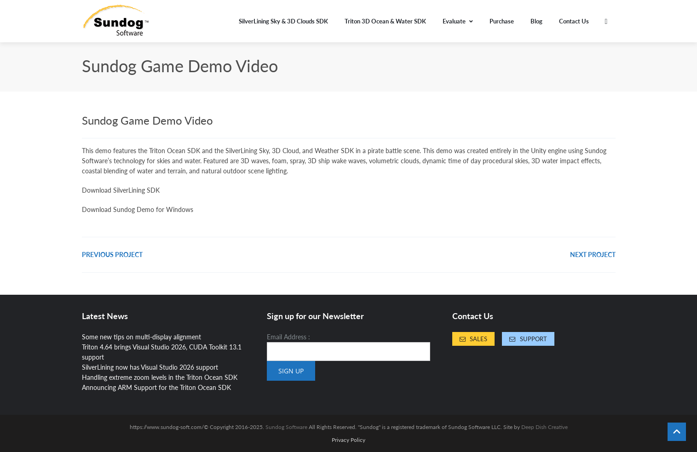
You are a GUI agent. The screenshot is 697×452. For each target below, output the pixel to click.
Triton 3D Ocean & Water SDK (385, 21)
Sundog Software (286, 426)
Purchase (502, 21)
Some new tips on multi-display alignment (141, 337)
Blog (536, 21)
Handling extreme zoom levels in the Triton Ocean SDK (159, 377)
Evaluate (458, 21)
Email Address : (288, 337)
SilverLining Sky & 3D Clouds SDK (283, 21)
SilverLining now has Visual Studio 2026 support (150, 367)
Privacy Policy (348, 440)
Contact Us (574, 21)
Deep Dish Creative (544, 426)
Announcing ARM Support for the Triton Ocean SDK (156, 387)
